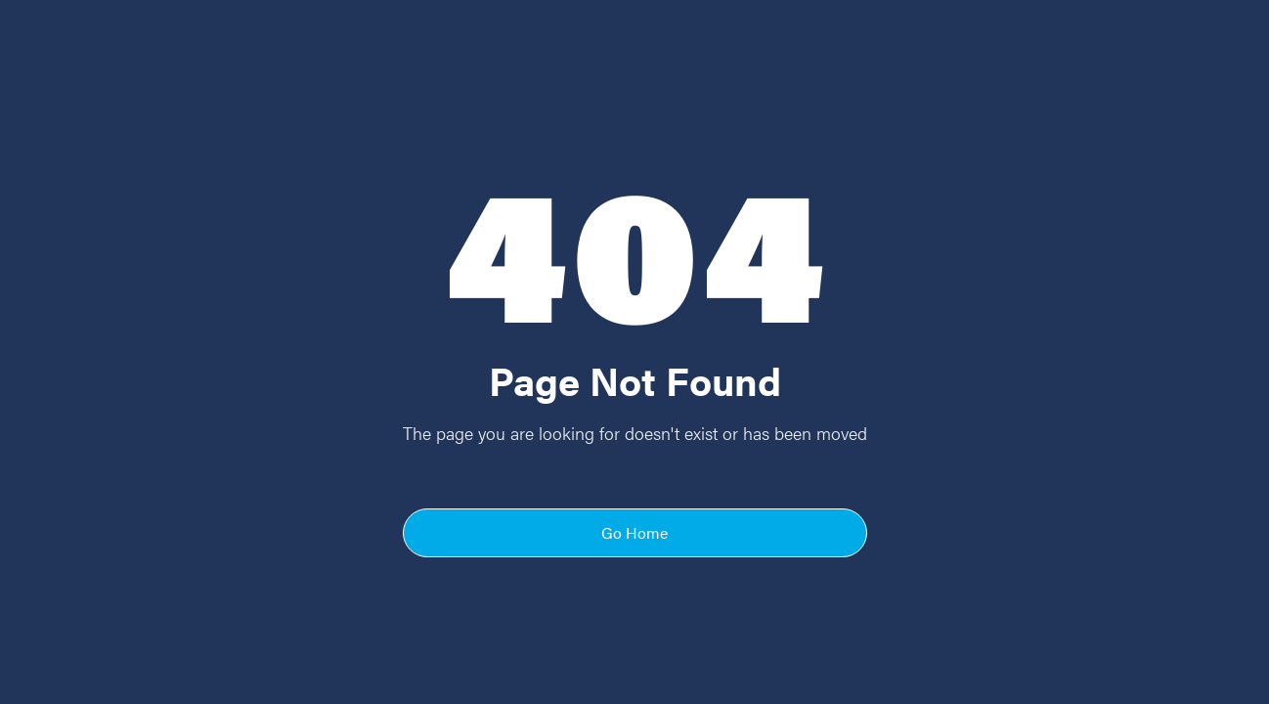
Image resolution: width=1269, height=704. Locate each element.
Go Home (634, 532)
